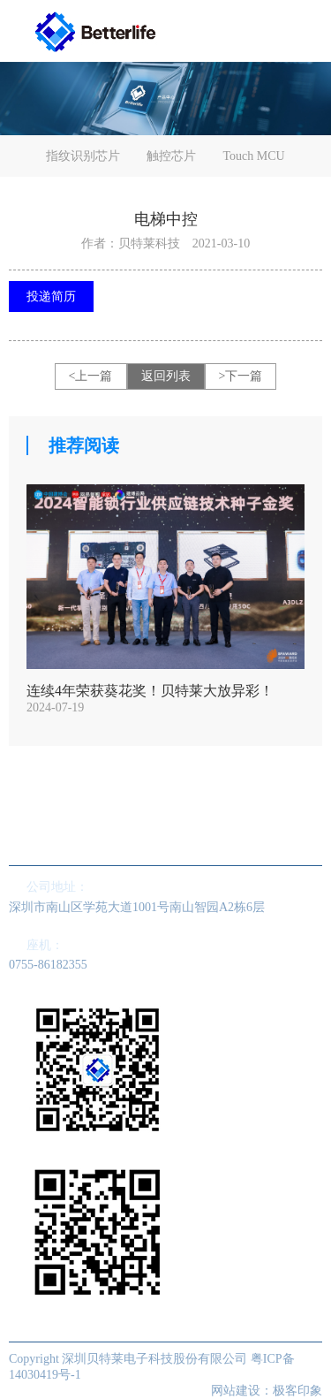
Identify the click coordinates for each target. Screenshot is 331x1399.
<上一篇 (91, 376)
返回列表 (166, 376)
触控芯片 (171, 156)
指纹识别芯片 (83, 156)
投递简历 (51, 296)
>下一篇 (241, 376)
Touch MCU (253, 156)
